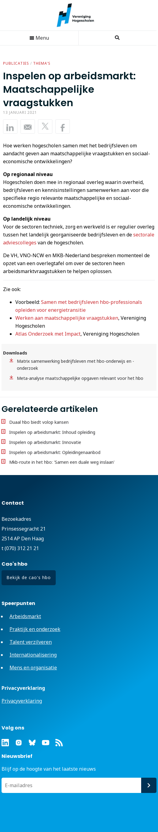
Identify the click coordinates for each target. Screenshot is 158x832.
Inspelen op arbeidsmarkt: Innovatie (45, 442)
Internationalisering (33, 654)
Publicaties (16, 63)
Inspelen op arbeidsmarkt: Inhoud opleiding (52, 432)
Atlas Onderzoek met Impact (48, 333)
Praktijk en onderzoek (34, 629)
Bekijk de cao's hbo (28, 577)
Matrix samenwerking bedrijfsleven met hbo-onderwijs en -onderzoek (75, 364)
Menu (39, 37)
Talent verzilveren (30, 642)
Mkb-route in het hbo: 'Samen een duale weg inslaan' (62, 462)
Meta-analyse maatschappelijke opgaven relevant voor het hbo (80, 378)
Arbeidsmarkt (25, 616)
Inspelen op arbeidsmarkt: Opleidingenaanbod (54, 452)
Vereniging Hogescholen (78, 15)
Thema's (42, 63)
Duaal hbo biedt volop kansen (39, 422)
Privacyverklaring (22, 700)
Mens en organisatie (33, 667)
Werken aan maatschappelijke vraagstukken (66, 318)
